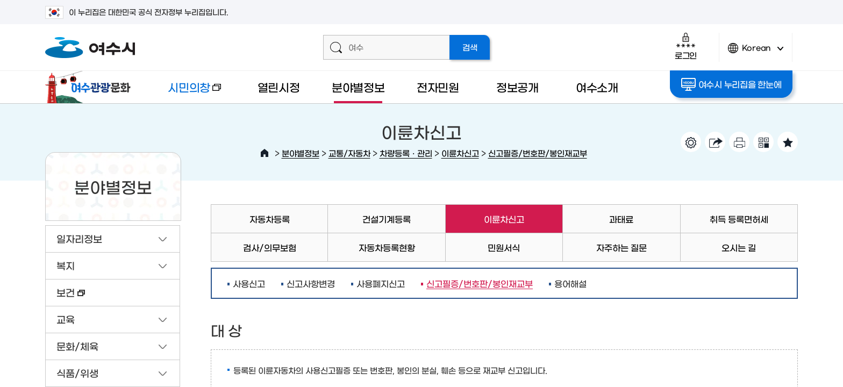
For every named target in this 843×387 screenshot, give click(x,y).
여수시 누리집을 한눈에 (731, 84)
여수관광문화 (91, 87)
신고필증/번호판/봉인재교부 (537, 153)
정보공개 (517, 86)
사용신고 (249, 283)
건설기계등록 (386, 218)
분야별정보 (358, 86)
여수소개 (597, 86)
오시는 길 (738, 247)
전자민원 (438, 86)
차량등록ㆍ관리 (406, 153)
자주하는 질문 (621, 247)
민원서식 (504, 247)
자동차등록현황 (387, 247)
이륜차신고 (460, 153)
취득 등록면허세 (739, 218)
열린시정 (279, 86)
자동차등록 (269, 218)
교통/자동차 (349, 153)
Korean (756, 52)
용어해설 (570, 283)
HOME (264, 153)
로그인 (686, 46)
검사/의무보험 (269, 247)
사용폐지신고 (380, 283)
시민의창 (185, 92)
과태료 (621, 218)
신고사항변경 (311, 283)
